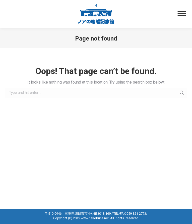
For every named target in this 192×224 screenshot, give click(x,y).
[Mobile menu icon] (182, 14)
